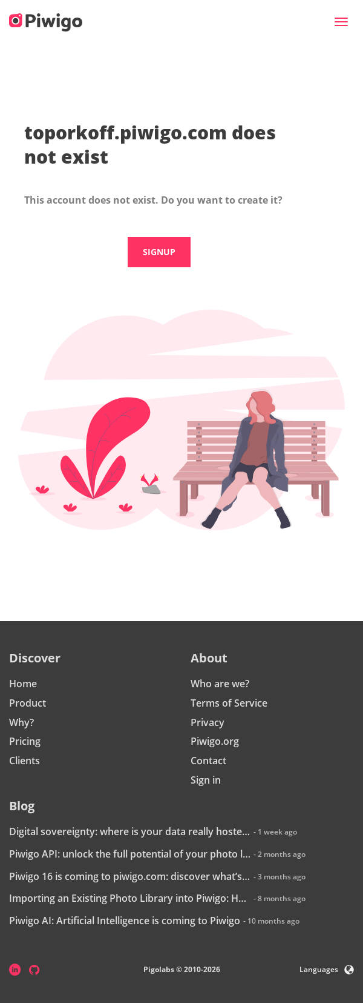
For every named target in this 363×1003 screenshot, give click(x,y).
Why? (21, 722)
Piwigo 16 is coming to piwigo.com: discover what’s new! (129, 876)
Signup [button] (159, 252)
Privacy (207, 722)
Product (27, 703)
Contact (208, 760)
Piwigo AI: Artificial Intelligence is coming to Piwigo (124, 920)
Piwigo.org (215, 741)
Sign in (206, 780)
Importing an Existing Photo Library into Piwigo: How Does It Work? (129, 898)
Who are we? (220, 683)
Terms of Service (229, 703)
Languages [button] (326, 969)
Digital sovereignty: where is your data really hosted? (129, 831)
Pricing (25, 741)
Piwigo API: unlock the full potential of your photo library (129, 854)
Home (23, 683)
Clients (24, 760)
